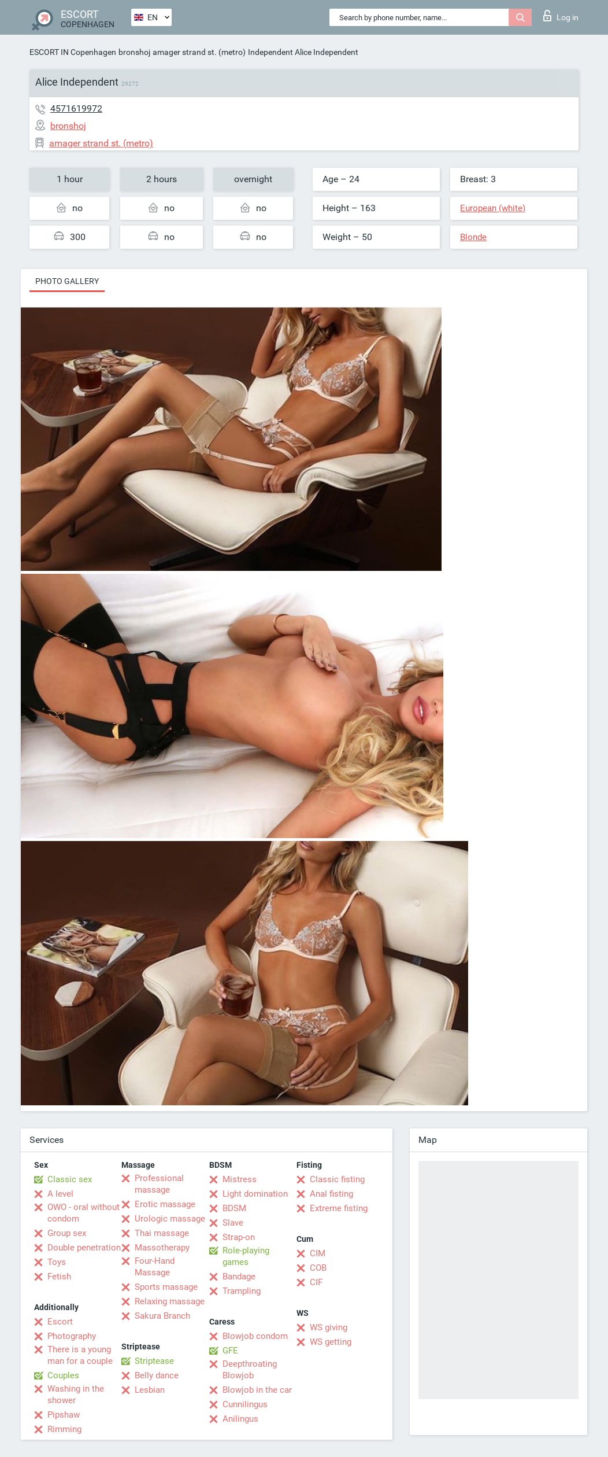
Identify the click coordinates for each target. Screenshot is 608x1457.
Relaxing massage (170, 1301)
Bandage (239, 1276)
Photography (71, 1336)
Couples (63, 1375)
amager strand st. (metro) (199, 52)
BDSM (234, 1208)
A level (60, 1194)
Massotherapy (162, 1247)
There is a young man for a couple (80, 1355)
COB (318, 1268)
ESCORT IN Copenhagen (72, 52)
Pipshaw (63, 1415)
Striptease (154, 1361)
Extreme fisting (339, 1208)
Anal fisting (331, 1194)
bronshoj (134, 52)
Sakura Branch (162, 1316)
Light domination (255, 1194)
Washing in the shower (75, 1395)
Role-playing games (246, 1256)
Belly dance (157, 1375)
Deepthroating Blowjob (250, 1370)
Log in (561, 15)
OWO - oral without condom (83, 1213)
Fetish (59, 1276)
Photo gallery (67, 281)
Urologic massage (170, 1218)
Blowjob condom (255, 1336)
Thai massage (162, 1233)
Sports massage (166, 1287)
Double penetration (84, 1247)
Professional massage (159, 1184)
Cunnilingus (245, 1404)
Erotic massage (165, 1204)
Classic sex (69, 1179)
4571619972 (76, 108)
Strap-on (239, 1237)
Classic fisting (337, 1179)
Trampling (242, 1291)
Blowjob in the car (257, 1390)
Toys (56, 1262)
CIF (316, 1282)
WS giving (328, 1327)
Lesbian (150, 1390)
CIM (317, 1253)
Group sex (66, 1233)
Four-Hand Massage (155, 1267)
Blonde (473, 237)
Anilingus (240, 1419)
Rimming (64, 1429)
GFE (230, 1350)
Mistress (240, 1179)
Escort (60, 1321)
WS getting (330, 1342)
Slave (233, 1223)
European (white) (492, 208)
